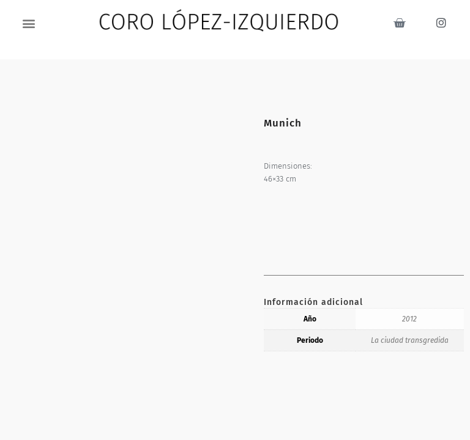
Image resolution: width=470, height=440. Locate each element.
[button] (29, 23)
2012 (409, 319)
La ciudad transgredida (410, 340)
